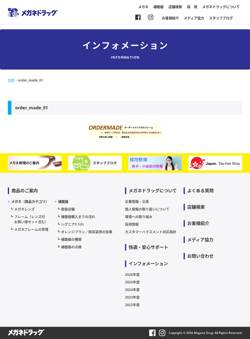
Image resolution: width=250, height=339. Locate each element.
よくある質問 (200, 191)
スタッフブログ (221, 18)
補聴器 (158, 6)
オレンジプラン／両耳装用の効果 (86, 231)
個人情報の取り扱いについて (147, 209)
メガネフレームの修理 (31, 229)
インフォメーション (148, 264)
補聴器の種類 (71, 239)
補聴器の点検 (71, 247)
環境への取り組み (138, 216)
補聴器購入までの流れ (78, 216)
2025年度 (132, 282)
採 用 (192, 6)
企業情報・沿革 (137, 201)
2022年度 (132, 304)
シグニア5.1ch (72, 224)
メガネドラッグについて (221, 6)
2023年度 (132, 297)
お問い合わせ (200, 256)
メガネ (143, 6)
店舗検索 (175, 6)
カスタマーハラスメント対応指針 (150, 231)
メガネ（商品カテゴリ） (30, 201)
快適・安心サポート (148, 247)
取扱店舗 (68, 209)
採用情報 (132, 224)
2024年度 (132, 289)
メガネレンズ (24, 209)
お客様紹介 (170, 18)
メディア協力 (194, 18)
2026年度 (132, 274)
